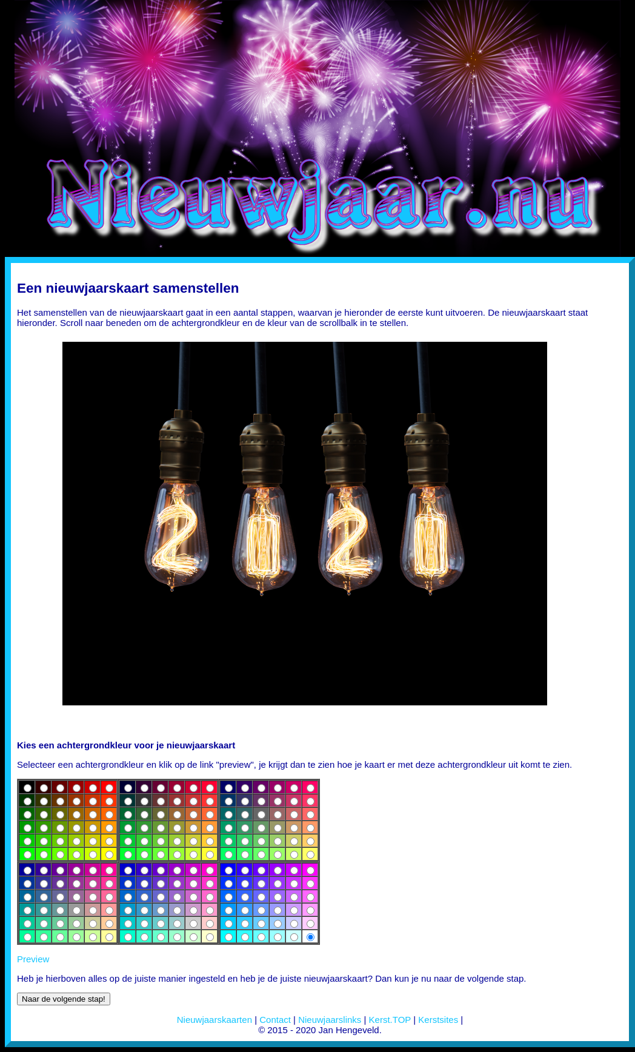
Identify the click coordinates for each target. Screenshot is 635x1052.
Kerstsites (438, 1019)
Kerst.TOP (390, 1019)
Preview (33, 959)
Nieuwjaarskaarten (214, 1019)
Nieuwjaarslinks (329, 1019)
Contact (275, 1019)
